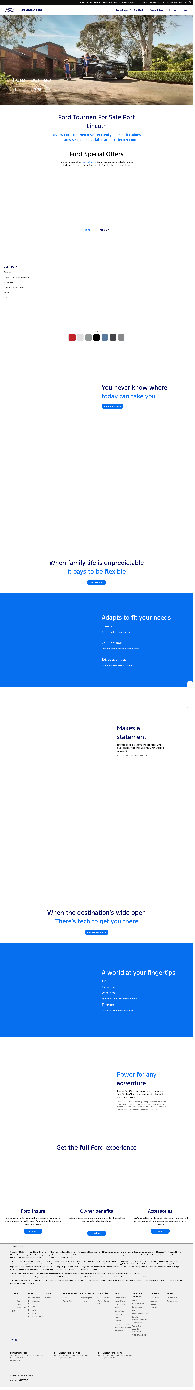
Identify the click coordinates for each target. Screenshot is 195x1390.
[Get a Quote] (190, 701)
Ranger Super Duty (18, 1307)
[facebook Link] (185, 2)
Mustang (83, 1301)
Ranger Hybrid (16, 1304)
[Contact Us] (190, 706)
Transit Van (32, 1310)
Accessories (137, 1322)
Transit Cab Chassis (36, 1316)
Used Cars (119, 1314)
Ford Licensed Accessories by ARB (140, 1318)
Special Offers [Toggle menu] (158, 10)
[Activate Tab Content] (72, 338)
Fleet (117, 1317)
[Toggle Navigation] (186, 9)
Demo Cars (119, 1311)
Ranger (13, 1298)
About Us (153, 1301)
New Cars (119, 1307)
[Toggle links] (19, 1380)
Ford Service (137, 1307)
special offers (89, 162)
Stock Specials (121, 1304)
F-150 (13, 1311)
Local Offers (120, 1301)
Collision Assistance (140, 1335)
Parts (134, 1310)
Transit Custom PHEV (104, 1302)
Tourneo (31, 1306)
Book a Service (138, 1304)
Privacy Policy (172, 1298)
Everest (48, 1298)
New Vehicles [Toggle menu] (123, 10)
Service (135, 1300)
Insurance (119, 1331)
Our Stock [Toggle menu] (140, 10)
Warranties (136, 1326)
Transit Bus (32, 1313)
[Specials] (190, 695)
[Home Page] (9, 10)
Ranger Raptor (16, 1301)
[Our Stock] (190, 684)
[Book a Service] (190, 689)
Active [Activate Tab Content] (87, 229)
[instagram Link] (189, 2)
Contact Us (154, 1298)
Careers (153, 1304)
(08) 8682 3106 (22, 1358)
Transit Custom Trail (34, 1302)
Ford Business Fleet (123, 1327)
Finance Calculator (122, 1324)
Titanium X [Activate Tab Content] (103, 229)
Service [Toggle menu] (174, 10)
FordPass (153, 1307)
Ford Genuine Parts (140, 1314)
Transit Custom (34, 1298)
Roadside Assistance (136, 1330)
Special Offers (120, 1298)
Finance (118, 1321)
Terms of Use (172, 1301)
